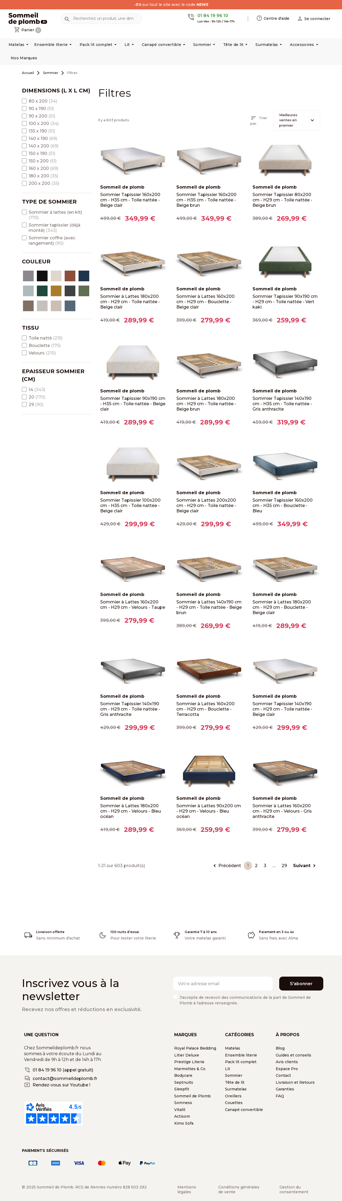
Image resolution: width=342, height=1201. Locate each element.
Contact (283, 1075)
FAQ (280, 1096)
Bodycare (183, 1075)
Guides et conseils (293, 1055)
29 (36, 404)
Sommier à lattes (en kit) (55, 215)
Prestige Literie (189, 1061)
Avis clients (287, 1061)
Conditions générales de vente (238, 1189)
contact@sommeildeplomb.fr (65, 1078)
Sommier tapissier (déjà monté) (54, 228)
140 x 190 (43, 138)
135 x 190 (42, 131)
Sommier (233, 1075)
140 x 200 (44, 146)
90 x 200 (42, 116)
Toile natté (46, 338)
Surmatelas (236, 1089)
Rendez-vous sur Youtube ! (61, 1084)
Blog (280, 1048)
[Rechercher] (101, 18)
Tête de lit (234, 1082)
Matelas (232, 1048)
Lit (227, 1068)
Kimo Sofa (183, 1123)
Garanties (285, 1089)
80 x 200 (43, 101)
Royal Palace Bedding (195, 1048)
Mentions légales (186, 1189)
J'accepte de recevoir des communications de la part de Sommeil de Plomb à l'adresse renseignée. (245, 1000)
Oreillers (233, 1096)
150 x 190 (42, 153)
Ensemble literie (241, 1055)
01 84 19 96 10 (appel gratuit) (63, 1070)
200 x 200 (44, 183)
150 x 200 (43, 160)
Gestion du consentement (293, 1189)
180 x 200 (43, 175)
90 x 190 (41, 108)
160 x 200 (43, 168)
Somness (183, 1102)
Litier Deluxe (186, 1055)
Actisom (182, 1116)
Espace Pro (287, 1068)
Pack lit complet (240, 1061)
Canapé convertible (244, 1109)
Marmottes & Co (189, 1068)
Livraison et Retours (295, 1082)
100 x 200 (44, 123)
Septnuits (183, 1082)
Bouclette (45, 345)
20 (37, 397)
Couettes (234, 1102)
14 (37, 389)
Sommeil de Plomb (192, 1096)
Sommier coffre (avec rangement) (52, 240)
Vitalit (179, 1109)
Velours (42, 353)
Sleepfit (181, 1089)
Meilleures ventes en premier (297, 120)
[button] (313, 18)
